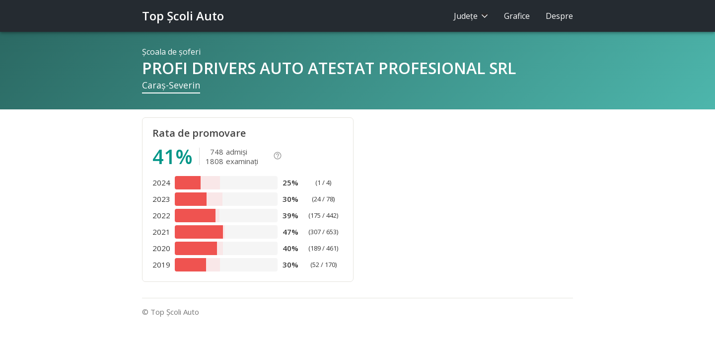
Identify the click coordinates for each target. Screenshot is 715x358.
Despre (559, 15)
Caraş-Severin (171, 85)
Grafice (517, 15)
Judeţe (471, 15)
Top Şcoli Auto (183, 15)
